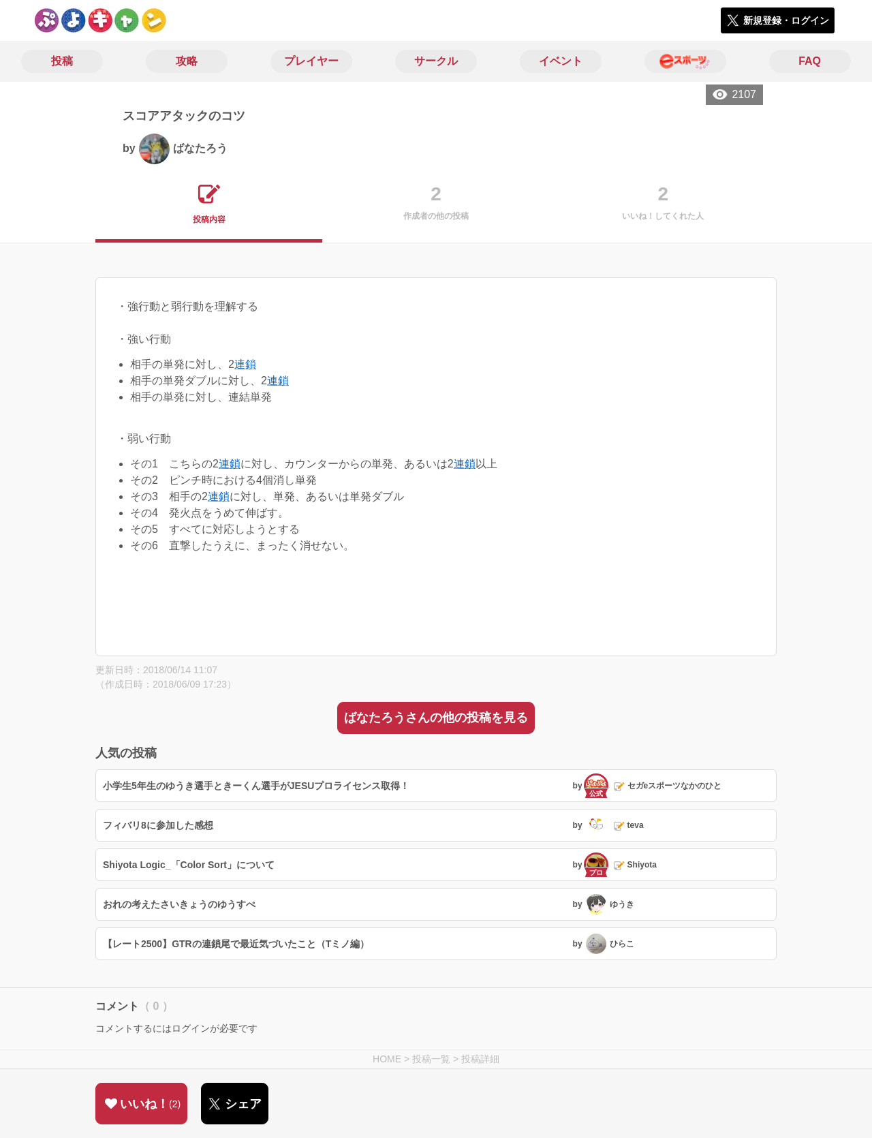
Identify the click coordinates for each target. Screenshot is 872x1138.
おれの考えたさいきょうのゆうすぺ (179, 904)
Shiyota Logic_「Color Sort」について (189, 864)
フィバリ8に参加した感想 (158, 825)
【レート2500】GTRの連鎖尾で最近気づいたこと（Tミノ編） (236, 943)
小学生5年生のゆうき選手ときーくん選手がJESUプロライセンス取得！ (256, 785)
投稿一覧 (431, 1059)
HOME (387, 1059)
